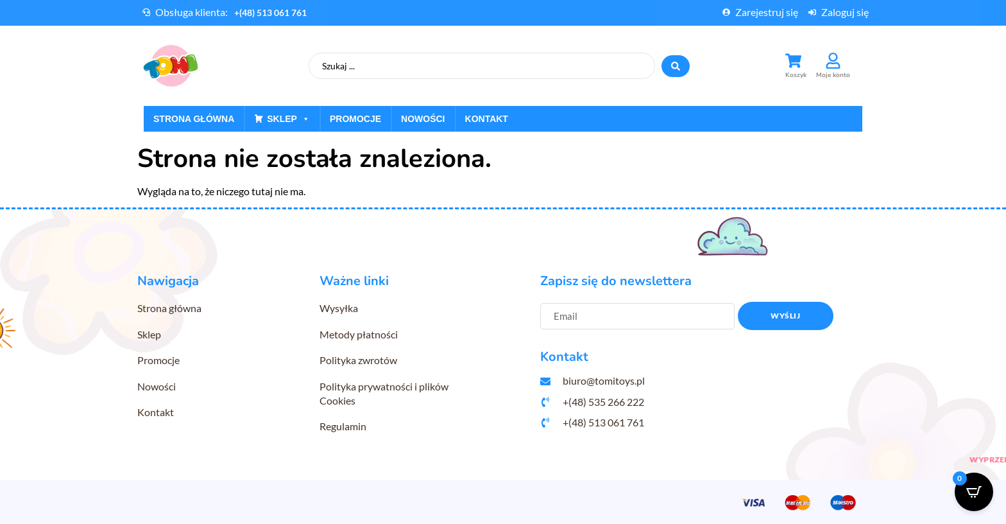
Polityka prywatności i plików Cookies (384, 393)
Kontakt (486, 119)
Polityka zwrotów (358, 360)
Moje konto (833, 75)
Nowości (423, 119)
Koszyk (795, 75)
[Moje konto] (833, 61)
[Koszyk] (793, 61)
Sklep (288, 119)
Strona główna (193, 119)
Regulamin (343, 426)
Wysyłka (339, 308)
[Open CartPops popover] (974, 492)
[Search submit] (675, 66)
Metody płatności (359, 334)
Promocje (355, 119)
